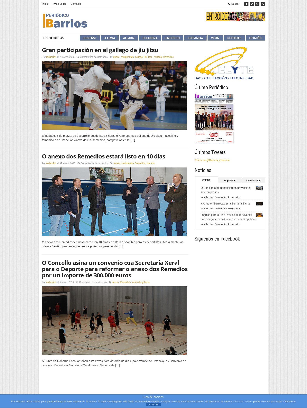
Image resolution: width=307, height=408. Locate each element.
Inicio (45, 3)
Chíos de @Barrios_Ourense (212, 160)
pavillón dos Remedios (133, 163)
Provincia (195, 38)
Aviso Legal (59, 3)
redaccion (51, 57)
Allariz (129, 38)
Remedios (168, 57)
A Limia (109, 38)
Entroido (172, 38)
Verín (215, 38)
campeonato (127, 57)
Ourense (89, 38)
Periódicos (53, 37)
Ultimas (206, 179)
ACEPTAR (153, 404)
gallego (139, 57)
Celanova (150, 38)
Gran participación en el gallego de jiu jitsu (100, 50)
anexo (116, 57)
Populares (230, 180)
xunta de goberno (141, 282)
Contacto (76, 3)
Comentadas (254, 180)
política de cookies (242, 401)
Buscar (233, 3)
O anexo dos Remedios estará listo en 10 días (103, 156)
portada (158, 57)
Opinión (255, 38)
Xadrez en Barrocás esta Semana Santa (225, 203)
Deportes (234, 38)
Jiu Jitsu (148, 57)
